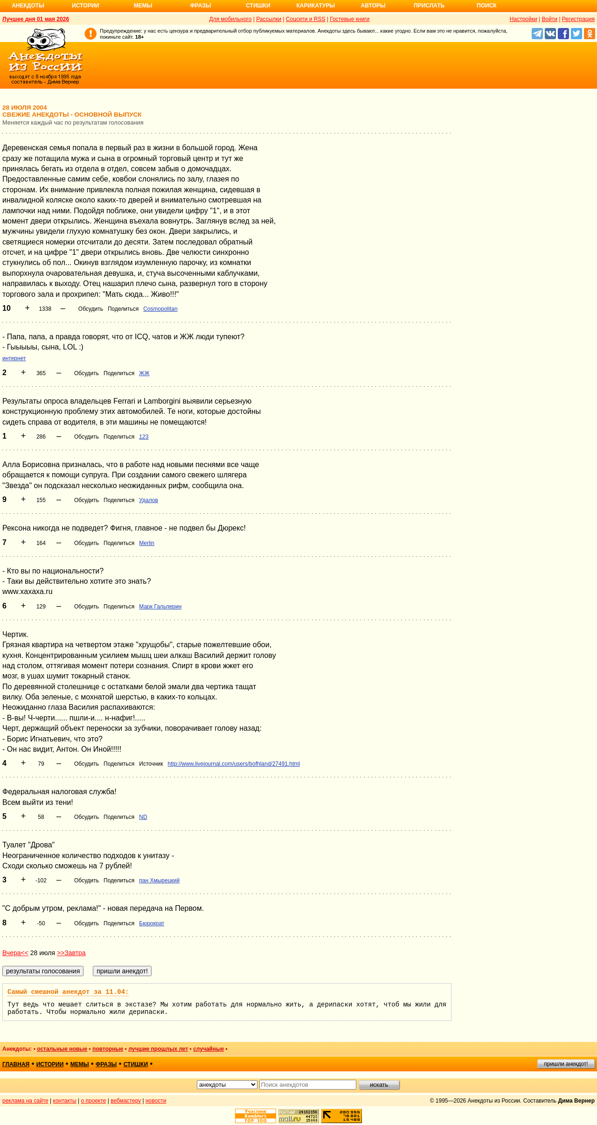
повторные (107, 1049)
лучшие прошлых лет (158, 1049)
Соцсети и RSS (306, 19)
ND (143, 817)
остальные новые (62, 1049)
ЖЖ (144, 373)
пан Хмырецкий (159, 880)
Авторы (373, 5)
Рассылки (268, 19)
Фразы (200, 5)
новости (156, 1100)
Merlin (146, 543)
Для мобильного (230, 19)
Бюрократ (151, 923)
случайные (208, 1049)
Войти (549, 19)
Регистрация (578, 19)
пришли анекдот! (566, 1064)
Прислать (429, 5)
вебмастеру (126, 1100)
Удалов (148, 500)
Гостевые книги (349, 19)
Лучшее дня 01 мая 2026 (35, 19)
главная (15, 1064)
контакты (64, 1100)
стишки (136, 1064)
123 (143, 436)
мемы (79, 1064)
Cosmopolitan (160, 309)
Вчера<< (15, 953)
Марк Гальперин (160, 606)
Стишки (258, 5)
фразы (106, 1064)
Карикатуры (315, 5)
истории (50, 1064)
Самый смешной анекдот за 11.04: (68, 992)
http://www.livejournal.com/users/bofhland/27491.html (234, 764)
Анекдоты (28, 5)
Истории (85, 5)
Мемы (143, 5)
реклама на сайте (25, 1100)
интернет (14, 358)
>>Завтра (71, 953)
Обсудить (90, 309)
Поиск (487, 5)
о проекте (93, 1100)
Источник (151, 764)
